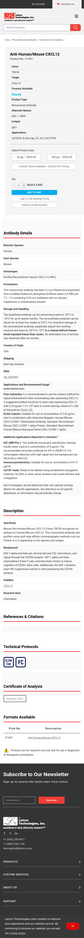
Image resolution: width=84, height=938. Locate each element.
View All (16, 94)
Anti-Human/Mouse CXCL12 (44, 737)
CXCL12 (8, 585)
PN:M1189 (26, 409)
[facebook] (4, 833)
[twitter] (10, 833)
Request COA (14, 698)
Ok (72, 926)
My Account (38, 4)
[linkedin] (16, 833)
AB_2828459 (11, 377)
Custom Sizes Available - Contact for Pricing (44, 166)
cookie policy (17, 933)
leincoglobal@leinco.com (17, 848)
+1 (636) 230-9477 (13, 839)
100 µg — (61, 156)
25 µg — (26, 156)
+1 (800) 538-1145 (13, 844)
